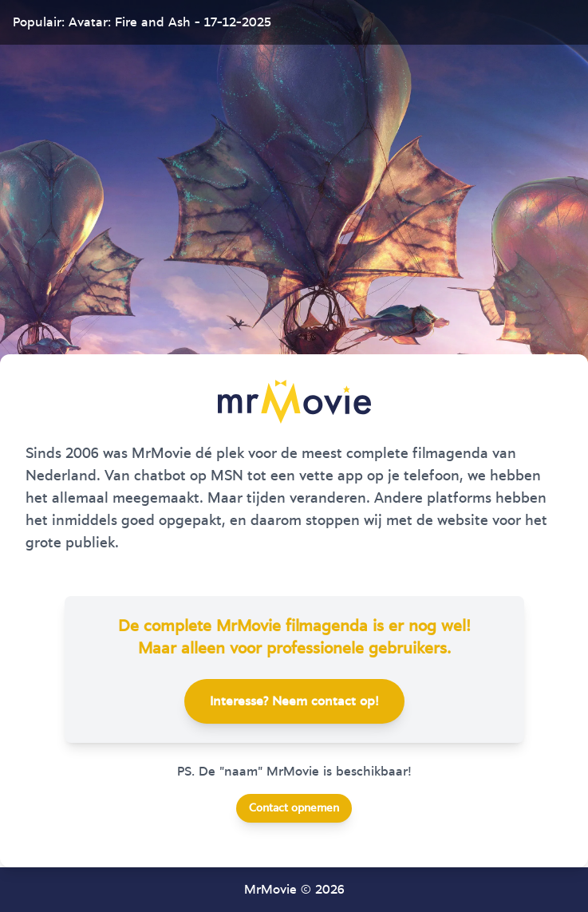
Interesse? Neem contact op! (294, 701)
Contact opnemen (294, 808)
